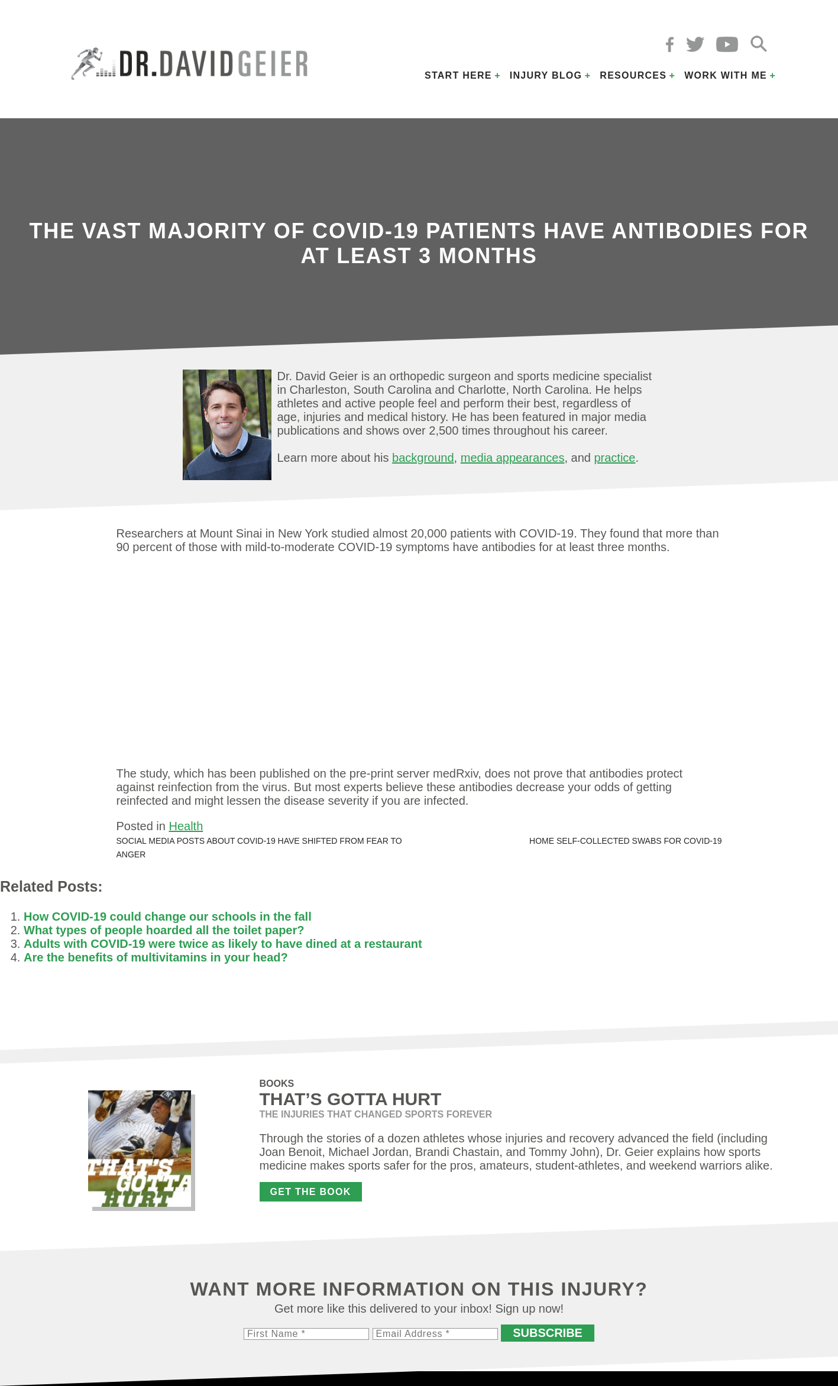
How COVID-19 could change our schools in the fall (168, 916)
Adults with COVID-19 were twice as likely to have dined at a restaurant (223, 943)
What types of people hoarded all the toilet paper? (164, 930)
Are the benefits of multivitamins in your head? (156, 957)
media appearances (513, 457)
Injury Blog (546, 75)
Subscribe (548, 1332)
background (423, 457)
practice (614, 457)
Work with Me (725, 75)
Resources (633, 75)
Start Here (458, 75)
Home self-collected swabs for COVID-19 (625, 841)
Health (186, 826)
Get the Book (310, 1192)
